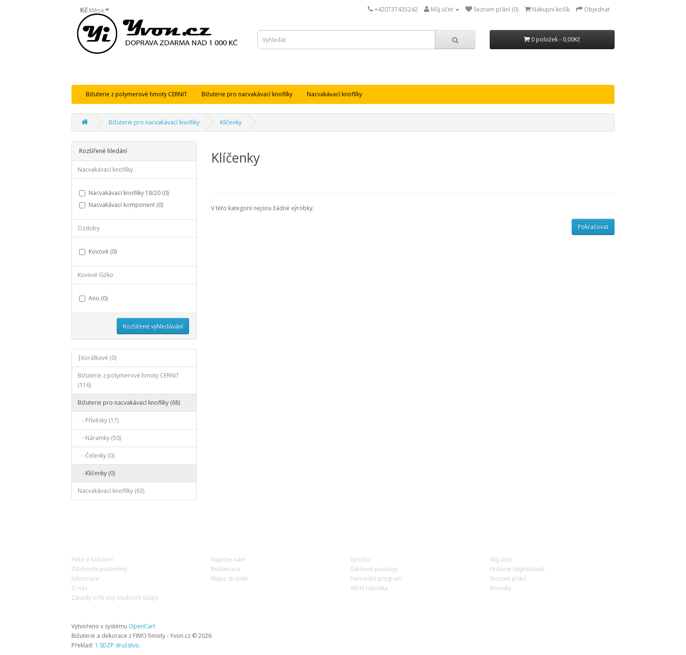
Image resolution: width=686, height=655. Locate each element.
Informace (85, 578)
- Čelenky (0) (96, 455)
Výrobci (360, 559)
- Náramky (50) (99, 438)
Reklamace (225, 569)
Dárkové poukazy (373, 569)
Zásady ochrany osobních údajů (114, 598)
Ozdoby (89, 228)
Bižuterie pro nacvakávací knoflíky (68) (129, 403)
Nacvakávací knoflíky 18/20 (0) (124, 193)
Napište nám (228, 559)
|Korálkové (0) (97, 358)
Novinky (500, 588)
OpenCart (142, 626)
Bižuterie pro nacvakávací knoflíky (247, 94)
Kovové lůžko (95, 275)
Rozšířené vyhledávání (153, 326)
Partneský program (376, 578)
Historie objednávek (517, 569)
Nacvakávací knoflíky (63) (111, 491)
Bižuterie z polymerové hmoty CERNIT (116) (128, 380)
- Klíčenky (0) (96, 473)
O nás (79, 588)
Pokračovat (593, 227)
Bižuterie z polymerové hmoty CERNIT (136, 94)
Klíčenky (231, 122)
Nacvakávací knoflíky (334, 94)
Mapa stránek (229, 578)
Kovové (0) (98, 251)
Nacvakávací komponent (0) (121, 205)
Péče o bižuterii (92, 559)
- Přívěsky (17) (98, 420)
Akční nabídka (369, 588)
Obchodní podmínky (99, 569)
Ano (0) (93, 298)
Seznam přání (508, 578)
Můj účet (501, 559)
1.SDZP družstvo (117, 645)
